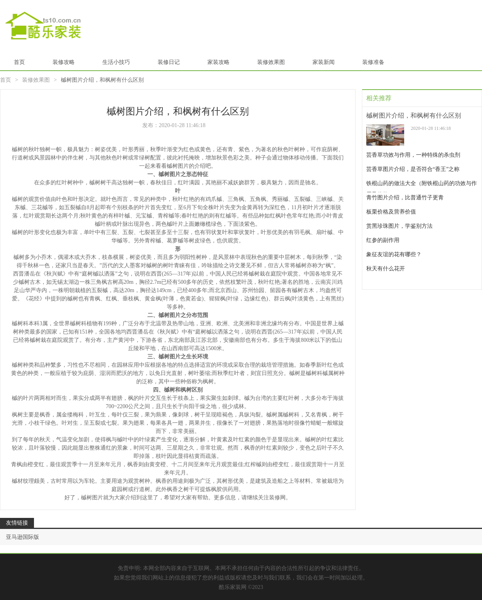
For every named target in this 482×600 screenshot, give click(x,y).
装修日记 (169, 62)
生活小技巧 (116, 62)
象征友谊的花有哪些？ (394, 254)
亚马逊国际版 (22, 537)
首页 (19, 62)
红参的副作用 (382, 240)
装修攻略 (64, 62)
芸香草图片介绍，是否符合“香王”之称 (412, 169)
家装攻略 (218, 62)
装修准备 (373, 62)
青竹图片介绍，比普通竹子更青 (405, 198)
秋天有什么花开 (385, 269)
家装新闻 (324, 62)
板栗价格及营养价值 (391, 212)
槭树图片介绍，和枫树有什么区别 (413, 115)
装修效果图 (271, 62)
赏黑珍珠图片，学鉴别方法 (399, 226)
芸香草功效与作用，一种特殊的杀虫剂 (413, 155)
